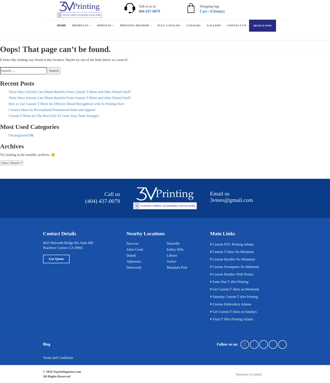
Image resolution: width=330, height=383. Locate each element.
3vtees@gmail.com (231, 200)
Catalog (193, 25)
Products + (81, 25)
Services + (105, 25)
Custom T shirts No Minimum (232, 252)
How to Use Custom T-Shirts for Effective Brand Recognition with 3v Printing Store (66, 104)
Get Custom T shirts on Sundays (233, 311)
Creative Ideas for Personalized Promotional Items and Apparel (52, 110)
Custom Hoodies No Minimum (232, 259)
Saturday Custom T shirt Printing (234, 297)
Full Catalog (168, 25)
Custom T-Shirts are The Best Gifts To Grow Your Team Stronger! (54, 116)
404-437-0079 (149, 11)
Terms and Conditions (58, 357)
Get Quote (56, 259)
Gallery (214, 25)
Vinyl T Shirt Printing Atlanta (231, 319)
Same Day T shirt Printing (229, 282)
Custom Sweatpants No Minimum (234, 267)
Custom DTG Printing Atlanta (232, 244)
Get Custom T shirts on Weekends (234, 289)
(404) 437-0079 (102, 201)
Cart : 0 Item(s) (212, 11)
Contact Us (236, 25)
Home (61, 25)
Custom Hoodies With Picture (232, 274)
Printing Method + (135, 25)
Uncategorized (18, 135)
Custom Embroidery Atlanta (230, 304)
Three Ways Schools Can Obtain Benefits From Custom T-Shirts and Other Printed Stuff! (70, 92)
